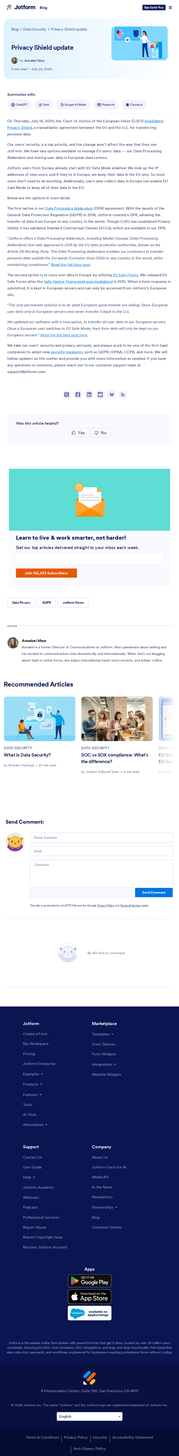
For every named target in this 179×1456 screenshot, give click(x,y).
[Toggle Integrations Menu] (104, 1064)
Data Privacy (21, 602)
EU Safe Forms (125, 275)
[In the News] (102, 1187)
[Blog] (95, 1217)
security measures (67, 352)
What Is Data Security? (27, 755)
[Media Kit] (100, 1177)
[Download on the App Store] (89, 1296)
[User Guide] (32, 1167)
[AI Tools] (29, 1114)
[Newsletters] (102, 1197)
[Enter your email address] (89, 559)
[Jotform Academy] (38, 1187)
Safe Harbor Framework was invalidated (78, 281)
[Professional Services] (41, 1217)
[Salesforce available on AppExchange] (89, 1313)
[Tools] (27, 1105)
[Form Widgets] (104, 1054)
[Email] (101, 851)
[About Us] (100, 1157)
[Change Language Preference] (89, 1416)
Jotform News (73, 602)
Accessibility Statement (132, 1437)
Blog (43, 7)
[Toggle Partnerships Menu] (105, 1207)
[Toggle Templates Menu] (103, 1034)
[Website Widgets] (106, 1074)
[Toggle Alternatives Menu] (35, 1124)
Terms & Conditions (42, 1437)
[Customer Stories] (107, 1227)
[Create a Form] (35, 1034)
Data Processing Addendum (69, 208)
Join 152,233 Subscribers (46, 573)
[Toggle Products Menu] (33, 1084)
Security (100, 1437)
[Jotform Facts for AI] (109, 1167)
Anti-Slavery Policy (89, 1448)
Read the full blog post (70, 264)
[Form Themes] (103, 1044)
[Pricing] (29, 1054)
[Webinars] (31, 1197)
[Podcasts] (30, 1207)
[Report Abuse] (34, 1227)
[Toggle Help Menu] (29, 1177)
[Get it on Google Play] (89, 1280)
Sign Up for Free (154, 7)
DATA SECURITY (18, 747)
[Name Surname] (101, 837)
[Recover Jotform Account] (45, 1247)
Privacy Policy (105, 905)
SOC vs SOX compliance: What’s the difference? (114, 758)
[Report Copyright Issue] (43, 1237)
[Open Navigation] (170, 7)
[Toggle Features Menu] (32, 1094)
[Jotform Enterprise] (39, 1063)
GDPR (46, 602)
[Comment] (101, 874)
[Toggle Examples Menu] (33, 1074)
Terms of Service (130, 905)
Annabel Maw (34, 60)
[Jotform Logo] (21, 7)
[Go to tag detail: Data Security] (34, 29)
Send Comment (153, 892)
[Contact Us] (32, 1157)
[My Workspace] (36, 1044)
